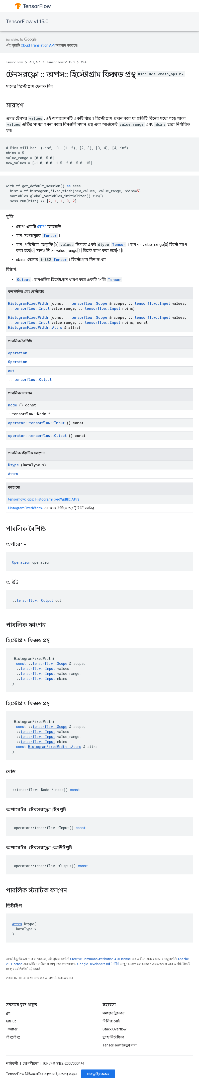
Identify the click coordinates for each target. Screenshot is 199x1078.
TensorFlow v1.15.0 (27, 22)
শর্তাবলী (12, 1063)
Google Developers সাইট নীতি (98, 964)
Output (23, 279)
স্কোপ (41, 226)
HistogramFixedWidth (28, 303)
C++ (83, 62)
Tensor (50, 235)
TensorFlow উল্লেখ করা (120, 1045)
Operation (17, 361)
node (12, 405)
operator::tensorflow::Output (37, 435)
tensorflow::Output (33, 379)
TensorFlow (14, 62)
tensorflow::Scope (89, 303)
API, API (34, 62)
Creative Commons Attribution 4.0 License (100, 959)
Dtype (13, 465)
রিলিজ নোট (111, 1021)
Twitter (12, 1029)
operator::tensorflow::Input (36, 422)
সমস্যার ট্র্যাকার (114, 1013)
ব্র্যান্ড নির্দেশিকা (113, 1037)
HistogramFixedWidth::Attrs (35, 327)
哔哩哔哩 (13, 1037)
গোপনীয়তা (31, 1063)
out (11, 370)
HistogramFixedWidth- (25, 508)
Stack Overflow (115, 1029)
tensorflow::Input (152, 303)
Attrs (13, 473)
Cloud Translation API (38, 45)
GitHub (11, 1021)
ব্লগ (8, 1013)
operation (17, 353)
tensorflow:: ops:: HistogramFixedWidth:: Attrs (43, 499)
